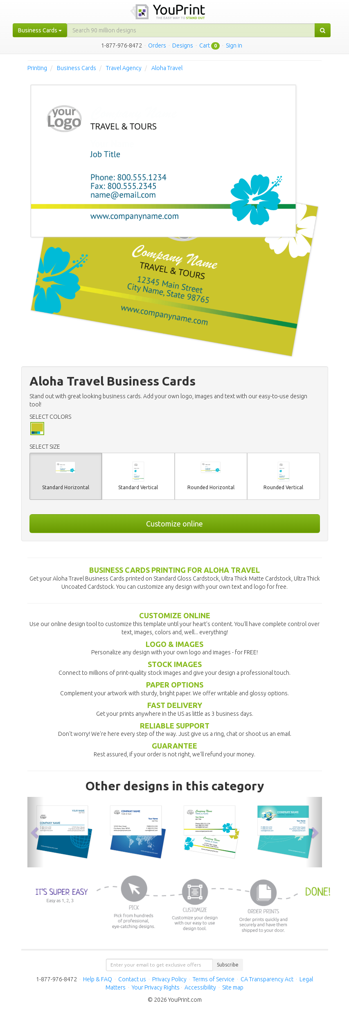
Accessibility (200, 987)
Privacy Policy (169, 979)
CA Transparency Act (267, 979)
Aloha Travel (166, 68)
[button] (35, 832)
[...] (191, 30)
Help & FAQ (97, 979)
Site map (232, 987)
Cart (204, 45)
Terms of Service (213, 979)
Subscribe (228, 964)
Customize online (174, 524)
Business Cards (76, 68)
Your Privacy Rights (156, 987)
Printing (37, 68)
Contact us (132, 979)
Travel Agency (124, 68)
